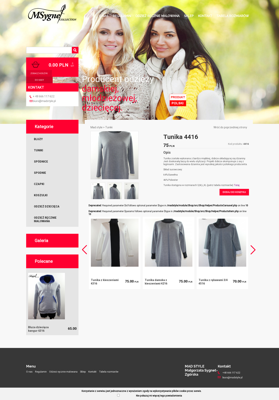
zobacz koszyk (39, 73)
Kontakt (205, 16)
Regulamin (122, 16)
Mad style (96, 127)
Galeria (41, 240)
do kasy (39, 80)
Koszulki (40, 195)
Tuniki (38, 150)
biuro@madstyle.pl (44, 101)
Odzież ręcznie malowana (157, 16)
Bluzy (38, 139)
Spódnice (41, 161)
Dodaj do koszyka (234, 192)
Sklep (189, 16)
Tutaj (236, 185)
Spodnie (40, 173)
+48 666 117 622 (231, 372)
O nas (103, 16)
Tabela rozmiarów (233, 16)
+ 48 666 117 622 (44, 96)
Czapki (39, 184)
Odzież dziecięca (46, 206)
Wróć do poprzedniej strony (230, 127)
